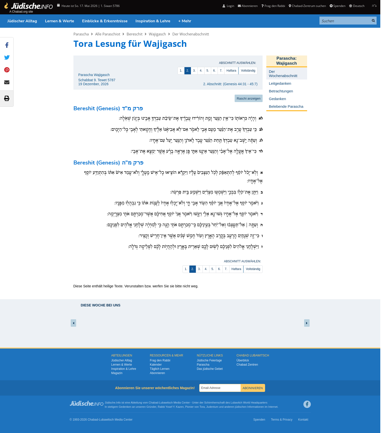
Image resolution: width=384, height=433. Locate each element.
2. (187, 70)
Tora (202, 406)
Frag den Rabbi (273, 6)
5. (207, 70)
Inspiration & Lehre (153, 21)
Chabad (153, 402)
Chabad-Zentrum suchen (307, 6)
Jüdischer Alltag (22, 21)
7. (221, 70)
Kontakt (303, 419)
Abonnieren (248, 6)
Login (228, 6)
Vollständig (248, 70)
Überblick (243, 360)
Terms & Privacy (282, 419)
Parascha (81, 33)
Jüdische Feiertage (209, 360)
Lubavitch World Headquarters (249, 402)
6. (214, 70)
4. (201, 70)
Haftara (231, 70)
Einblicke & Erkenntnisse (105, 21)
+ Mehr (184, 21)
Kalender (156, 364)
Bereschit (134, 33)
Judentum (212, 406)
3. (194, 70)
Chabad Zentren (247, 364)
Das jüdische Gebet (210, 369)
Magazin (116, 373)
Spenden (337, 6)
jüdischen (241, 406)
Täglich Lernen (159, 369)
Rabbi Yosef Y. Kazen (171, 406)
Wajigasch (157, 33)
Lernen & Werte (59, 21)
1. (181, 70)
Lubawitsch (166, 402)
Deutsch (356, 6)
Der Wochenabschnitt (190, 33)
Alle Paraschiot (107, 33)
